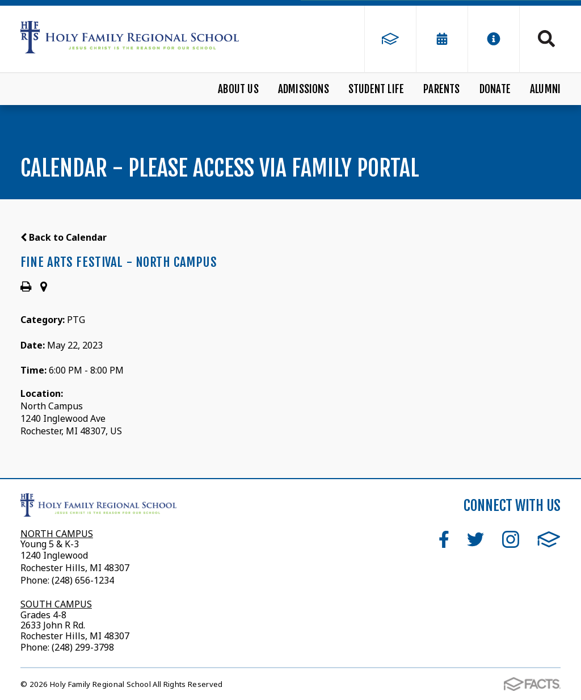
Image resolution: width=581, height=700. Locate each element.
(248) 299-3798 (81, 647)
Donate (495, 89)
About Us (238, 89)
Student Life (376, 89)
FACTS (549, 539)
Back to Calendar (63, 237)
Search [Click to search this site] (546, 38)
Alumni (545, 89)
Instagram (510, 539)
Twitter (475, 539)
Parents (441, 89)
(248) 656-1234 (83, 580)
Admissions (303, 89)
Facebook (444, 539)
